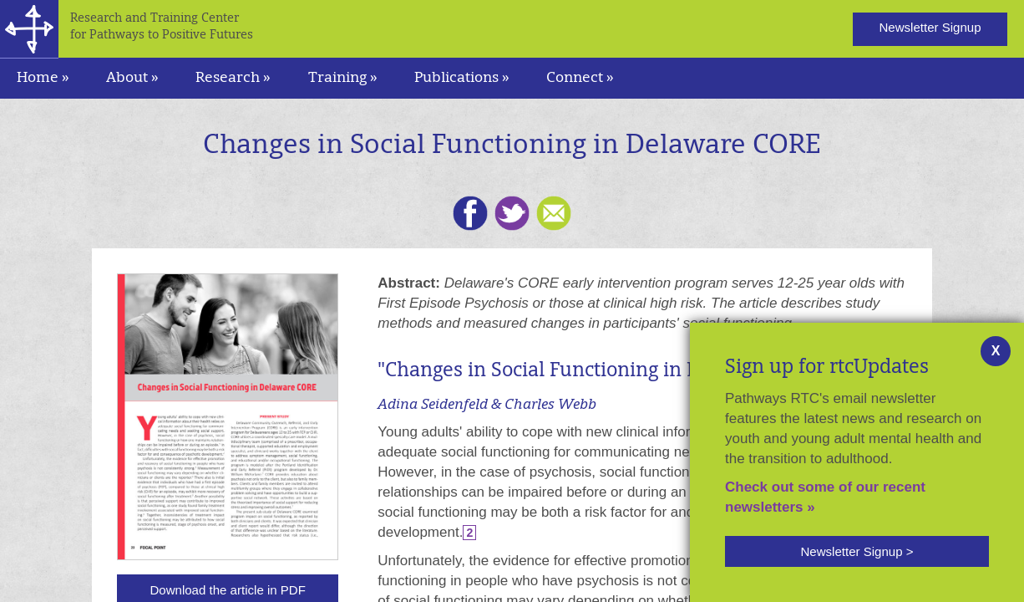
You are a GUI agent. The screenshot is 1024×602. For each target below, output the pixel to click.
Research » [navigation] (233, 78)
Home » (43, 78)
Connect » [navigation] (580, 78)
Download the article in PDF (228, 590)
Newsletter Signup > (856, 551)
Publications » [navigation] (461, 78)
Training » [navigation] (343, 78)
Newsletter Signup (930, 27)
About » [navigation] (132, 78)
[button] (857, 551)
